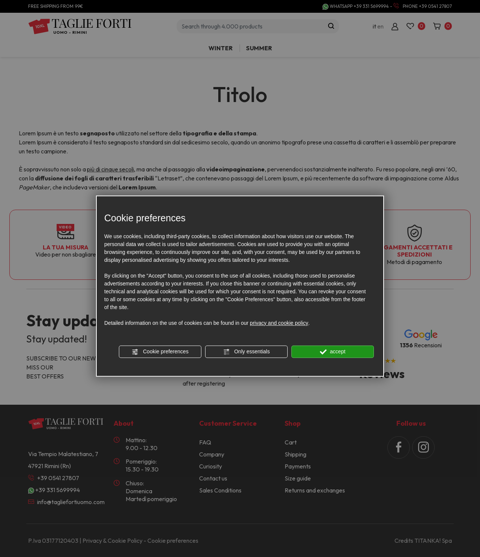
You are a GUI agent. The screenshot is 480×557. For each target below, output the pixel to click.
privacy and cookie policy (279, 323)
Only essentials (246, 351)
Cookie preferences (160, 351)
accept (332, 351)
